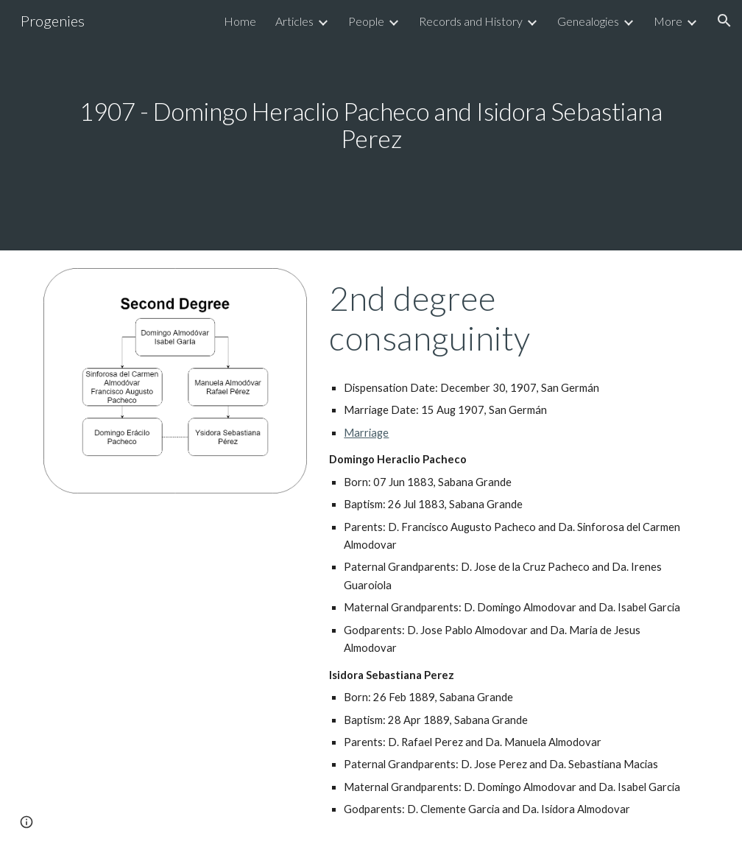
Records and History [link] (471, 21)
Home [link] (240, 21)
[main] (370, 125)
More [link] (668, 21)
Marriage (366, 432)
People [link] (366, 21)
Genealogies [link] (588, 21)
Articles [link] (294, 21)
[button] (724, 20)
